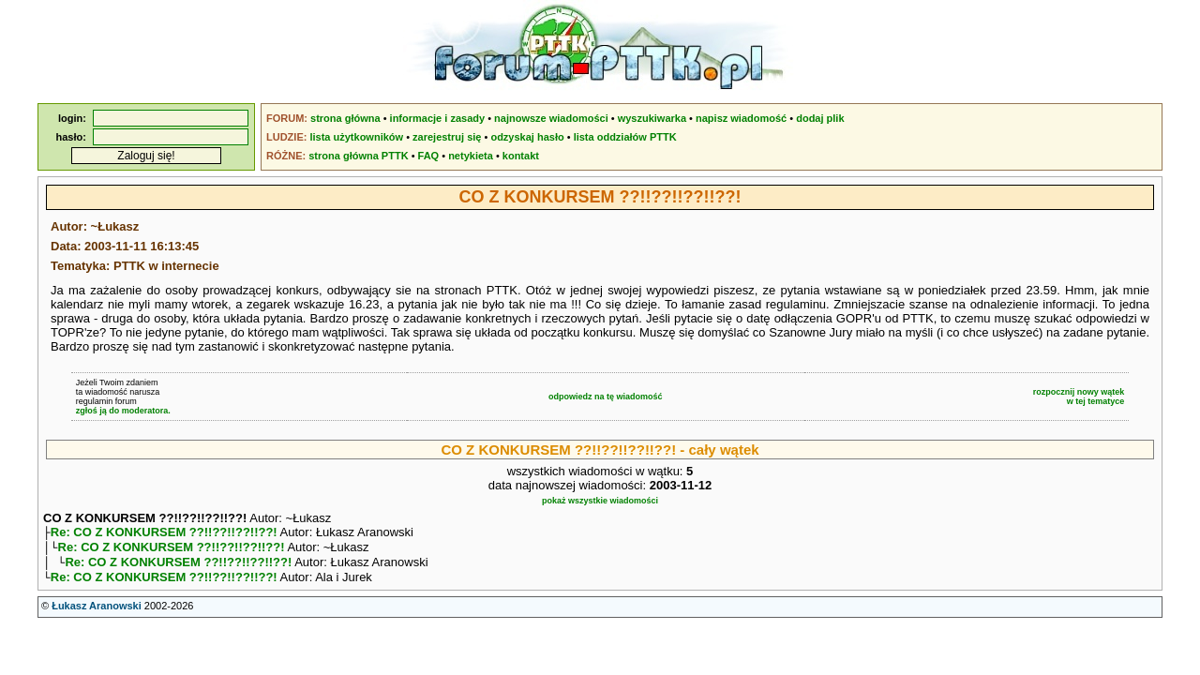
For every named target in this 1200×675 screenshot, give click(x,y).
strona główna (345, 118)
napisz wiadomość (741, 118)
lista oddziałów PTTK (625, 136)
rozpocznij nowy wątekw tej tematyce (1079, 396)
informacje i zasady (438, 118)
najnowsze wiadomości (551, 118)
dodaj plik (820, 118)
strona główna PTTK (358, 155)
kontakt (520, 155)
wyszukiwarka (652, 118)
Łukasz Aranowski (97, 613)
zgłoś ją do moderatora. (123, 410)
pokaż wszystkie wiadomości (600, 500)
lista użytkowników (356, 136)
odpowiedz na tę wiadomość (605, 396)
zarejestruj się (446, 136)
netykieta (470, 155)
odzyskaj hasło (526, 136)
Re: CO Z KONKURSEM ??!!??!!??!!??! (164, 534)
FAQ (429, 155)
